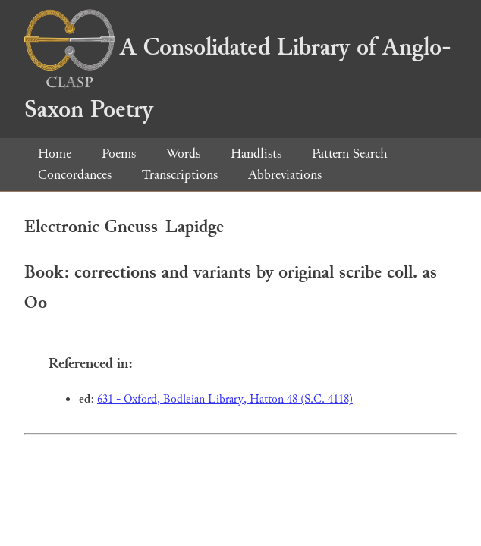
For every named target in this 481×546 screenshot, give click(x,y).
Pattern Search (350, 153)
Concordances (75, 174)
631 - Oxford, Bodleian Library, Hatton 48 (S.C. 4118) (225, 399)
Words (183, 153)
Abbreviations (285, 174)
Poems (119, 153)
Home (54, 153)
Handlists (256, 153)
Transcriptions (180, 174)
